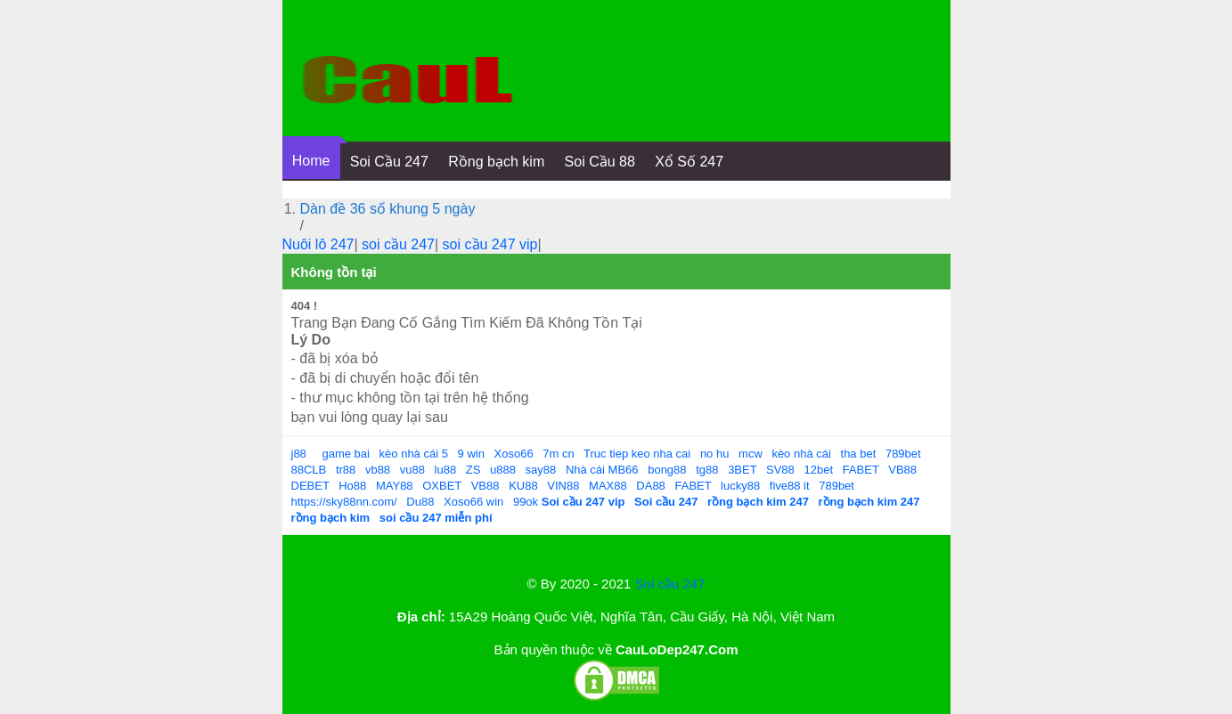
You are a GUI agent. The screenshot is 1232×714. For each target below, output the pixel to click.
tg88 (707, 469)
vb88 (377, 469)
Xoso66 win (473, 501)
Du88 (420, 501)
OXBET (441, 485)
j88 (298, 453)
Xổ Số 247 (689, 161)
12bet (818, 469)
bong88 (667, 469)
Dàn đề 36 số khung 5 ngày (388, 208)
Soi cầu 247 (670, 583)
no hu (715, 453)
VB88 (902, 469)
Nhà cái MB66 (602, 469)
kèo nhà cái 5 (413, 453)
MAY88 (394, 485)
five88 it (790, 485)
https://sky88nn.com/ (344, 501)
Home (311, 160)
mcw (750, 453)
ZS (473, 469)
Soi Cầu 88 (600, 161)
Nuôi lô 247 (318, 244)
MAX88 (608, 485)
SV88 (780, 469)
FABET (861, 469)
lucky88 (740, 485)
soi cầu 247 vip (490, 244)
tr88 (345, 469)
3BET (742, 469)
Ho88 (352, 485)
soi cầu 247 (398, 244)
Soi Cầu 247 (389, 161)
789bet (903, 453)
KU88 (523, 485)
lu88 (446, 469)
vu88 (412, 469)
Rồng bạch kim (496, 161)
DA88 (650, 485)
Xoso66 (514, 453)
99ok (525, 501)
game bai (345, 453)
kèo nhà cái (801, 453)
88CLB (309, 469)
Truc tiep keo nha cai (636, 453)
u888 (503, 469)
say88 (541, 469)
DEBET (310, 485)
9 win (471, 453)
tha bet (859, 453)
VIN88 (563, 485)
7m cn (558, 453)
